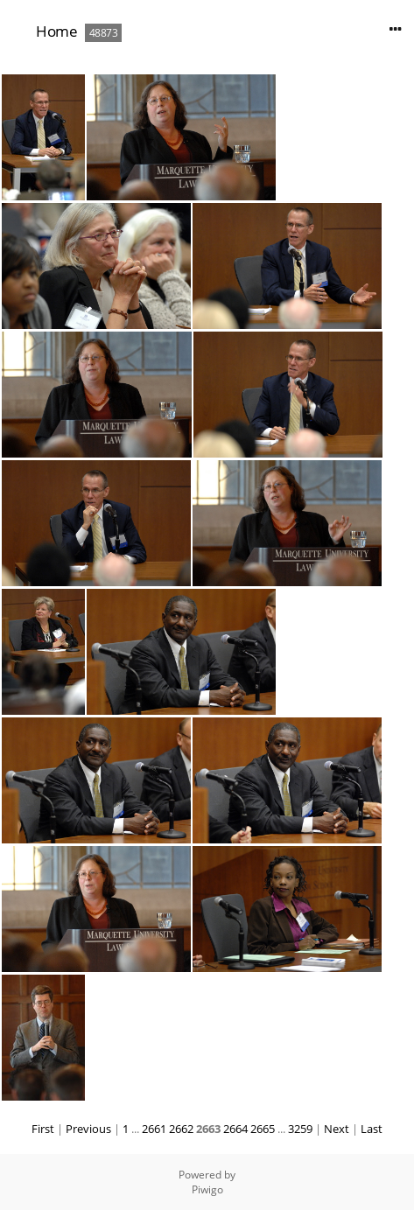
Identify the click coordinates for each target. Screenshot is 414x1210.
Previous (88, 1129)
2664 (235, 1129)
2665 (262, 1129)
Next (336, 1129)
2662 (181, 1129)
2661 (154, 1129)
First (43, 1129)
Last (371, 1129)
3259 (300, 1129)
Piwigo (207, 1189)
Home (56, 31)
